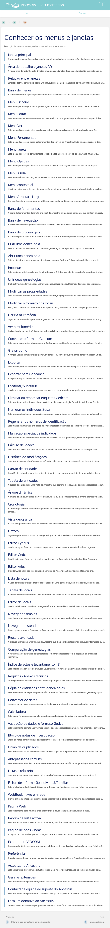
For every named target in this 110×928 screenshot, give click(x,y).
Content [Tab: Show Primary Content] (82, 13)
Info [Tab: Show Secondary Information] (27, 13)
